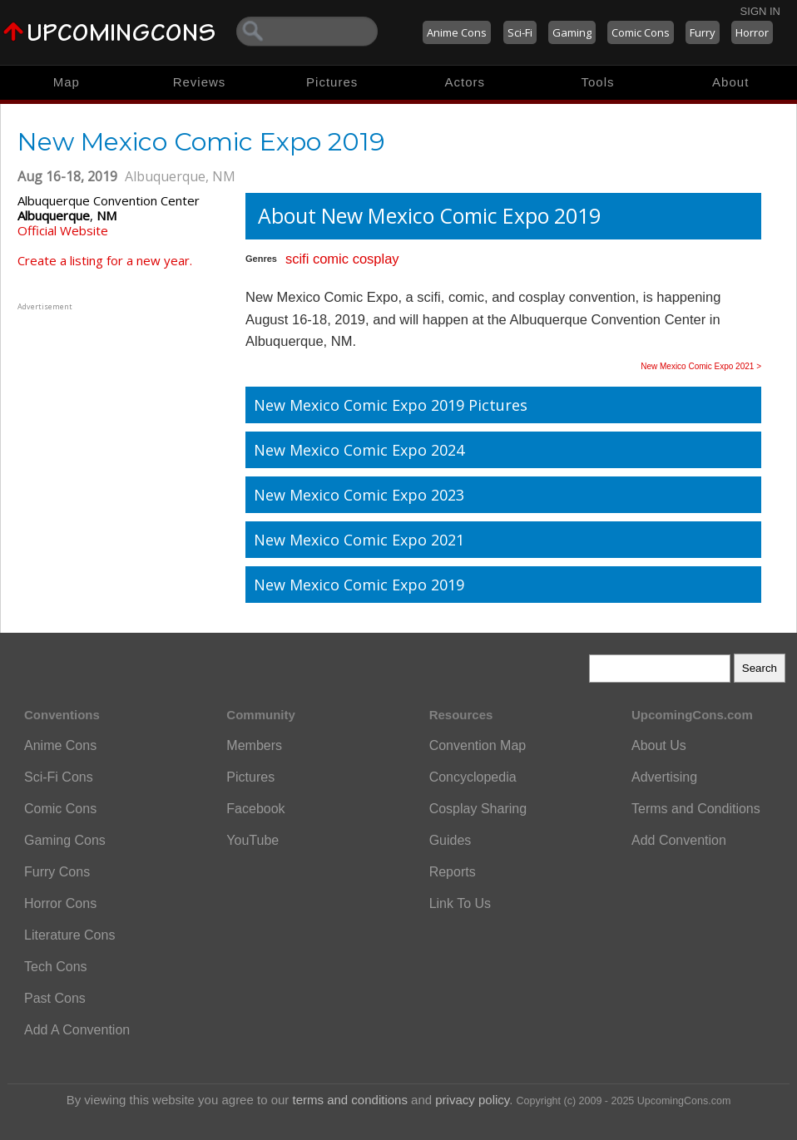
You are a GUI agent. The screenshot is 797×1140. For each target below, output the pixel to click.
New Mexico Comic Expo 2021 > (701, 366)
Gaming (572, 32)
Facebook (255, 809)
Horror (752, 32)
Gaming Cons (65, 840)
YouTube (252, 840)
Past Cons (55, 998)
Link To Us (460, 903)
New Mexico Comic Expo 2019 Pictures (390, 405)
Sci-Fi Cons (58, 777)
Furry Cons (57, 872)
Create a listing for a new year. (104, 260)
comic (331, 258)
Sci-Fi (519, 32)
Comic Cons (640, 32)
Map (66, 82)
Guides (450, 840)
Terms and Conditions (695, 809)
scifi (297, 258)
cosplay (376, 258)
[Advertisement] (121, 418)
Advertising (664, 777)
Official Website (62, 230)
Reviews (199, 82)
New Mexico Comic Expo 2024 (359, 450)
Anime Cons (457, 32)
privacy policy (472, 1100)
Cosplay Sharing (478, 809)
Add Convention (678, 840)
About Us (658, 745)
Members (254, 745)
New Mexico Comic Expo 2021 (359, 540)
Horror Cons (60, 903)
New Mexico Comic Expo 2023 (359, 495)
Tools (598, 82)
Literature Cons (69, 935)
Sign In (760, 11)
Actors (465, 82)
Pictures (332, 82)
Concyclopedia (473, 777)
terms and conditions (350, 1100)
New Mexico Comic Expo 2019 (359, 585)
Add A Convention (77, 1030)
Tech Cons (55, 967)
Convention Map (478, 745)
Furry (702, 32)
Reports (452, 872)
